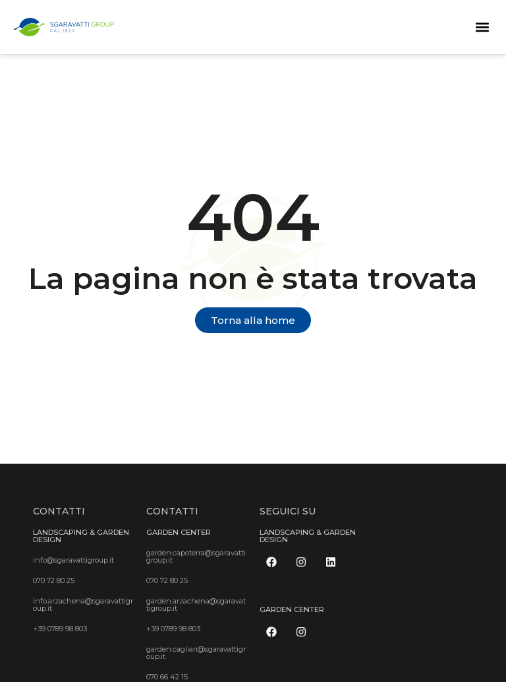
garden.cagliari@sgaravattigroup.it (196, 652)
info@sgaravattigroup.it (73, 560)
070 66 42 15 (167, 676)
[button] (482, 27)
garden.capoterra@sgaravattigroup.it (196, 556)
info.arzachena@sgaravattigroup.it (83, 604)
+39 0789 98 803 (60, 628)
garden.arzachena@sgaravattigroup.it (196, 604)
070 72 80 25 (53, 580)
